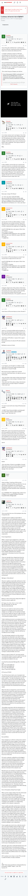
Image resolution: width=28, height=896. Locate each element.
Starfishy (4, 18)
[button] (2, 2)
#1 (25, 45)
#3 (25, 162)
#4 (25, 191)
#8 (25, 309)
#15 (25, 511)
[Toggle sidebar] (23, 3)
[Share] (24, 45)
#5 (25, 219)
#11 (25, 403)
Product (3, 20)
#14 (25, 480)
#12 (25, 428)
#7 (25, 285)
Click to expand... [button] (14, 84)
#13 (25, 459)
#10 (25, 363)
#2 (25, 132)
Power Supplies (18, 18)
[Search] (26, 3)
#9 (25, 328)
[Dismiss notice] (25, 8)
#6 (25, 254)
